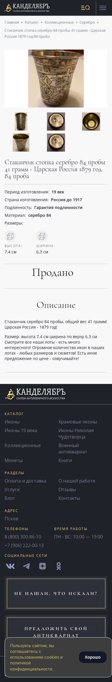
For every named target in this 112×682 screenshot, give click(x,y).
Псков (11, 518)
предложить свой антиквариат (56, 632)
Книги (65, 460)
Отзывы (67, 489)
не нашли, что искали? (56, 593)
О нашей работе (76, 481)
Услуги (12, 489)
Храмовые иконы (77, 422)
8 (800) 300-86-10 (23, 537)
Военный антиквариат (72, 448)
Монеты (14, 460)
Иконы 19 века (21, 430)
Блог (10, 498)
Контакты (69, 498)
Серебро (87, 22)
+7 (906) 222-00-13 (24, 545)
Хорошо (92, 657)
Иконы (12, 422)
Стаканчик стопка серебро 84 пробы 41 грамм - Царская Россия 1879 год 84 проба (55, 33)
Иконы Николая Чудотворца (76, 433)
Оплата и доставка (25, 481)
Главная (12, 22)
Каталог (32, 22)
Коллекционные (59, 22)
